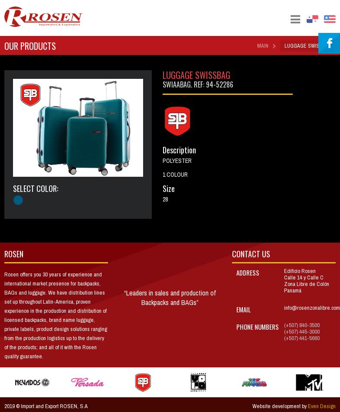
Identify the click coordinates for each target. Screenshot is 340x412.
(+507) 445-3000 (302, 331)
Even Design (322, 406)
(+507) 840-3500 (302, 325)
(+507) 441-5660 (302, 338)
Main (262, 45)
